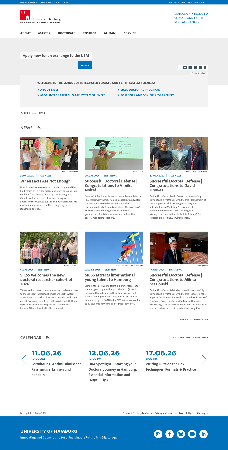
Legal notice (143, 413)
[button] (187, 2)
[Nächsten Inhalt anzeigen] (204, 359)
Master (44, 32)
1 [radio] (185, 68)
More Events (201, 337)
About (25, 32)
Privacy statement (164, 413)
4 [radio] (200, 68)
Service (130, 32)
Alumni (110, 32)
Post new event (183, 337)
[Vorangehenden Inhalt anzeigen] (24, 359)
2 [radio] (190, 68)
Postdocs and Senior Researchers (147, 95)
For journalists (28, 2)
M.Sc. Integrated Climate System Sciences (72, 95)
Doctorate (66, 32)
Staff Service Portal (50, 2)
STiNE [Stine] (66, 2)
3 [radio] (195, 68)
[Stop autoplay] (205, 67)
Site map (201, 413)
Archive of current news (194, 319)
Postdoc (89, 32)
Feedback (127, 413)
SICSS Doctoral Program (140, 89)
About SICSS (49, 89)
